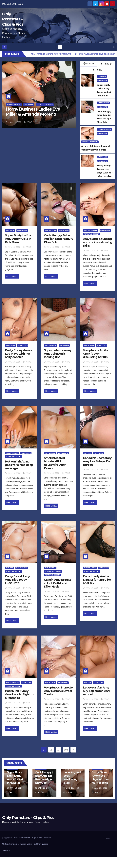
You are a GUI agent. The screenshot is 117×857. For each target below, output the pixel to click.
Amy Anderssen (104, 129)
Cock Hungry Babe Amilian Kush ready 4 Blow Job (58, 239)
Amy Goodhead (12, 683)
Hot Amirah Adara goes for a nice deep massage (19, 465)
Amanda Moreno (14, 104)
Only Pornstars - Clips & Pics (28, 817)
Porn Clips (102, 80)
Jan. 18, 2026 (15, 122)
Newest (89, 63)
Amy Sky (87, 683)
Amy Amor (101, 76)
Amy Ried (9, 568)
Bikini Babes (21, 568)
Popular (106, 64)
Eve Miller (28, 104)
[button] (114, 47)
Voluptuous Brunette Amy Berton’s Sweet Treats (58, 691)
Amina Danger (90, 568)
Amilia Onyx (89, 345)
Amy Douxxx (50, 453)
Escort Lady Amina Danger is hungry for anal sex (97, 579)
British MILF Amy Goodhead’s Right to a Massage (19, 694)
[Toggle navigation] (60, 47)
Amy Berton (50, 683)
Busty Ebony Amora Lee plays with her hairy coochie (18, 353)
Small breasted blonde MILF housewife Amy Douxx (55, 463)
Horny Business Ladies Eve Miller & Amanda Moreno (33, 111)
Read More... (12, 276)
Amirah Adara (12, 453)
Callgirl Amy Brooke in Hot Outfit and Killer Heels (57, 583)
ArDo (28, 122)
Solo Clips (102, 161)
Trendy (97, 70)
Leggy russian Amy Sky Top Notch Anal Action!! (96, 691)
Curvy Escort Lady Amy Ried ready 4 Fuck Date (17, 579)
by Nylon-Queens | (41, 844)
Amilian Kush (103, 103)
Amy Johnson (50, 345)
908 (66, 749)
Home (108, 839)
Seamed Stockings (44, 104)
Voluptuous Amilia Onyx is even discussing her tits (95, 353)
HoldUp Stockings (53, 571)
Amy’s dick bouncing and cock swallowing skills (97, 242)
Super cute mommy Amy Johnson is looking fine (57, 353)
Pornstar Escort (90, 142)
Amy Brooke (50, 568)
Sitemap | (6, 850)
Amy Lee (87, 453)
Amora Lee (102, 157)
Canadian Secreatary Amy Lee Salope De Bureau (97, 461)
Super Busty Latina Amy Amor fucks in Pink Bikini (18, 239)
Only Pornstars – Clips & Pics (12, 19)
